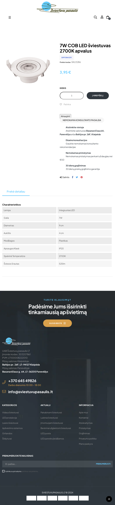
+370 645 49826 (22, 380)
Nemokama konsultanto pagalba (82, 120)
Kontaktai (83, 417)
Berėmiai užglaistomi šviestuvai (56, 428)
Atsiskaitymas (86, 423)
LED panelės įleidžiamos (52, 438)
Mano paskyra (86, 443)
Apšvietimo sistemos (12, 428)
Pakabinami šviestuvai (51, 412)
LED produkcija (9, 417)
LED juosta (46, 433)
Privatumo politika (87, 438)
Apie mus (83, 412)
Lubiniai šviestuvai (49, 417)
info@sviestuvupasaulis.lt (30, 391)
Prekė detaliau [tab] (16, 191)
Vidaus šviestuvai (10, 412)
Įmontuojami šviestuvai (52, 423)
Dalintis (72, 177)
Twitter (77, 177)
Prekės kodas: (65, 62)
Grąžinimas (84, 433)
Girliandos (7, 433)
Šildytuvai (7, 438)
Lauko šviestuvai (10, 423)
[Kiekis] (72, 95)
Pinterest (82, 177)
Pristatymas (85, 428)
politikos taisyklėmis (30, 471)
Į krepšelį (97, 95)
